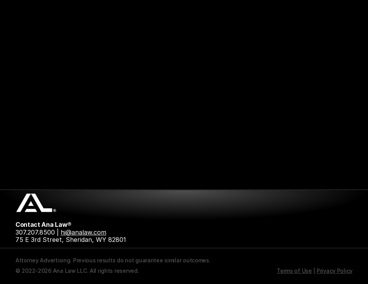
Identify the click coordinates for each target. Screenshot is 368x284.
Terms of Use (294, 270)
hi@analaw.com (83, 232)
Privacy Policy (335, 270)
